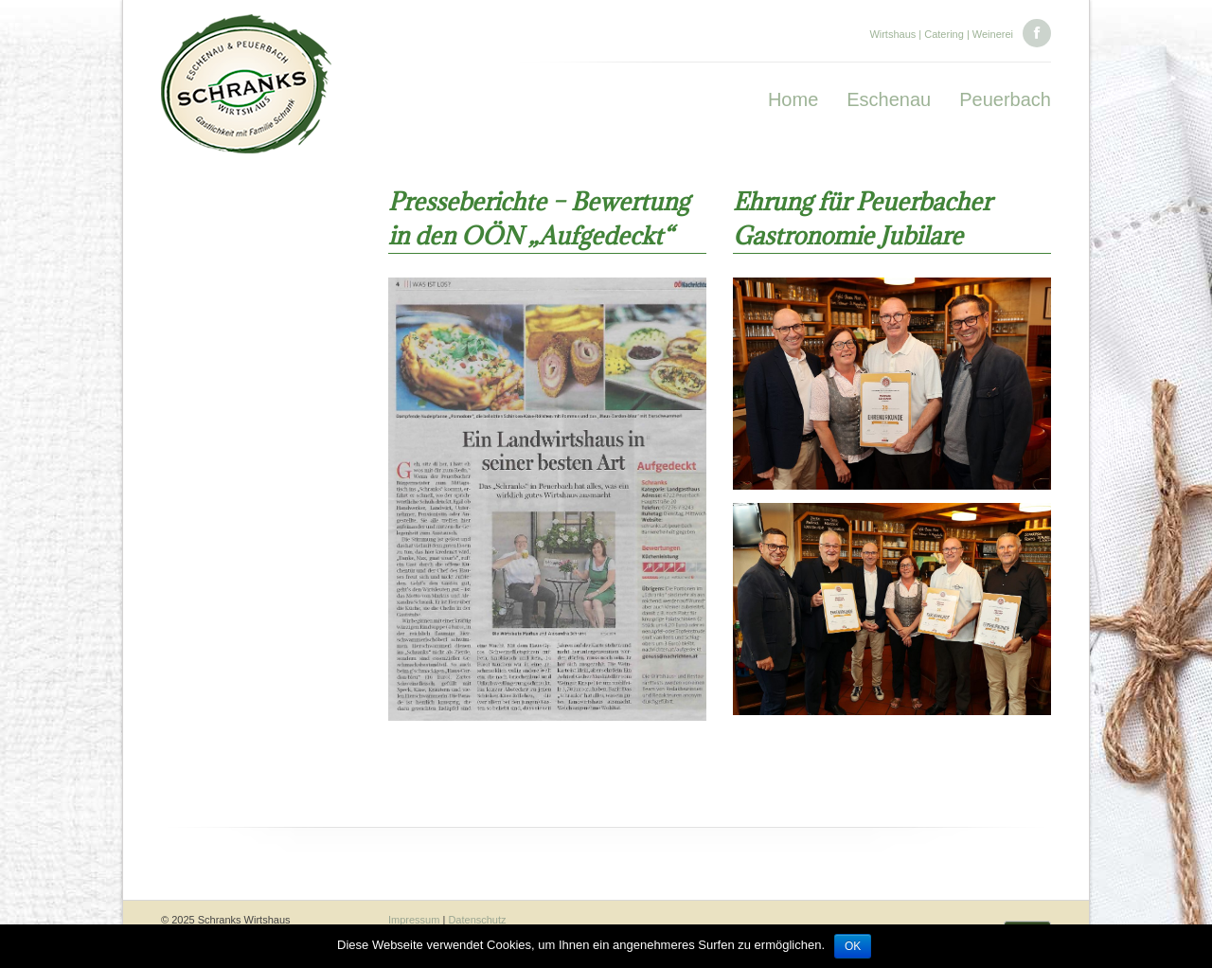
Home (793, 99)
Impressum (413, 919)
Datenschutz (477, 919)
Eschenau (889, 99)
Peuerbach (1005, 99)
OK (853, 946)
